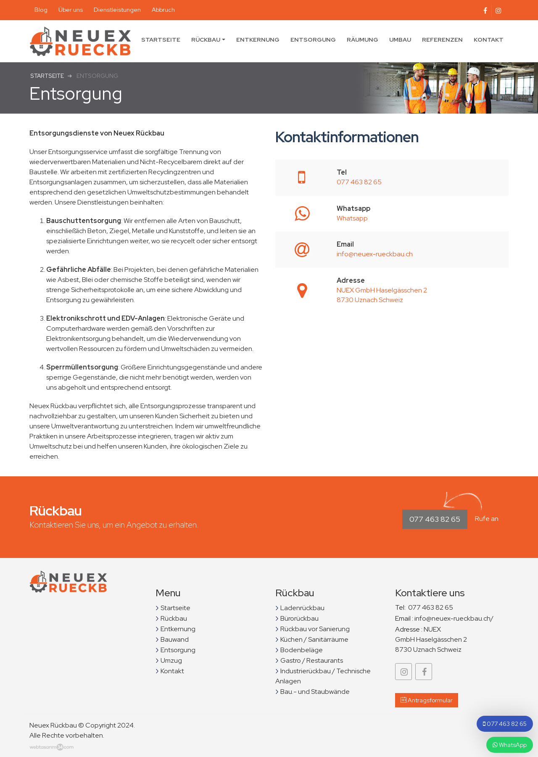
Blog (40, 9)
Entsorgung (313, 39)
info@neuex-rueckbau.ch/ (453, 618)
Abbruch (163, 9)
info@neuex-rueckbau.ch (375, 254)
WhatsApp (510, 745)
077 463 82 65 (359, 182)
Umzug (171, 660)
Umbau (400, 39)
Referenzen (442, 39)
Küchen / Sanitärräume (314, 639)
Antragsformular (427, 700)
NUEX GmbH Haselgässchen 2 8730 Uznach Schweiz (382, 295)
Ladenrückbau (302, 607)
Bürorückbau (299, 618)
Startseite (160, 39)
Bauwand (175, 639)
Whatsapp (352, 218)
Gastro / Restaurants (311, 660)
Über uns (70, 9)
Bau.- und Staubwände (315, 691)
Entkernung (258, 39)
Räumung (362, 39)
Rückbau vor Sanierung (315, 628)
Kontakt (489, 39)
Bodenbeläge (301, 649)
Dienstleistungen (117, 9)
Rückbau (205, 39)
